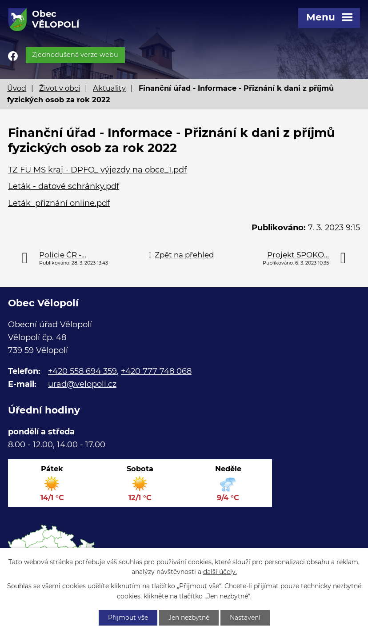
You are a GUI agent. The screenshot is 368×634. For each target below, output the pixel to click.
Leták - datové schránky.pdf (63, 186)
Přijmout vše (128, 618)
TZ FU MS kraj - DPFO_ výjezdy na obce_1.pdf (97, 170)
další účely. (220, 572)
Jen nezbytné (188, 618)
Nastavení (245, 618)
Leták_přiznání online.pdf (59, 203)
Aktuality (109, 88)
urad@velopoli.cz (82, 384)
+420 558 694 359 (82, 371)
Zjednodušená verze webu (75, 55)
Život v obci (59, 88)
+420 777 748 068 (156, 371)
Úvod (16, 88)
